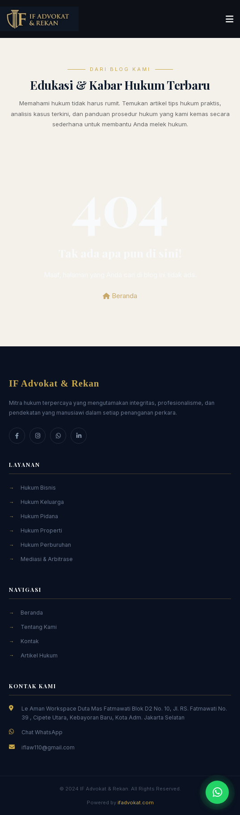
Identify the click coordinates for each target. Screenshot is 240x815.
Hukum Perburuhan (46, 544)
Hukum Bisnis (38, 487)
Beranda (120, 295)
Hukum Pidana (39, 516)
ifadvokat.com (136, 802)
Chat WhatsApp (42, 732)
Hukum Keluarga (42, 502)
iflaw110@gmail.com (48, 747)
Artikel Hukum (39, 655)
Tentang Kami (39, 627)
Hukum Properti (41, 530)
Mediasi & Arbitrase (47, 559)
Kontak (30, 641)
